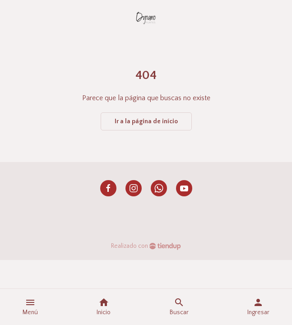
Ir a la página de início (146, 121)
